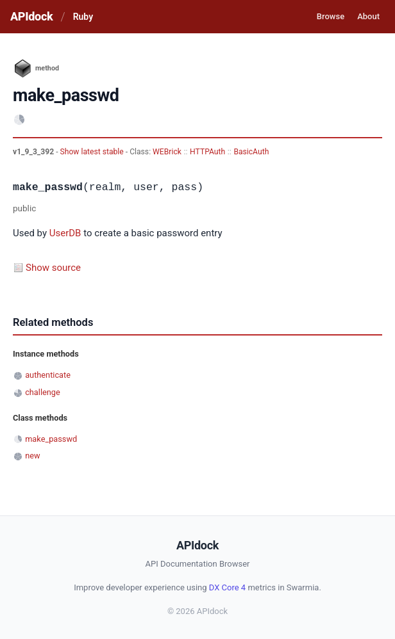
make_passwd (51, 439)
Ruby (83, 17)
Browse (330, 16)
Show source (53, 267)
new (32, 455)
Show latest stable (93, 151)
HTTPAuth (207, 151)
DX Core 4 (227, 587)
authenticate (48, 375)
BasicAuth (251, 151)
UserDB (65, 233)
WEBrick (167, 151)
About (368, 16)
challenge (42, 392)
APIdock (31, 16)
